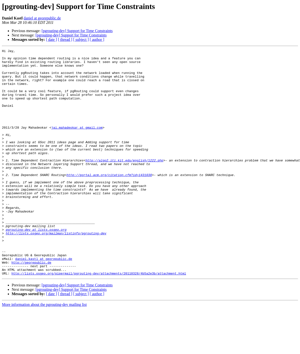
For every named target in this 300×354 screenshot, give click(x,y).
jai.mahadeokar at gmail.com (77, 143)
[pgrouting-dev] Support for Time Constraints (77, 31)
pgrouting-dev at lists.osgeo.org (36, 266)
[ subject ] (81, 39)
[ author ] (97, 39)
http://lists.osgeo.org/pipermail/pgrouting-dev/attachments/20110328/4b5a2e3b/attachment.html (98, 318)
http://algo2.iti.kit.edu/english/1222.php (124, 183)
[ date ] (51, 39)
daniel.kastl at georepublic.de (43, 301)
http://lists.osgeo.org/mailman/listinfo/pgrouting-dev (56, 270)
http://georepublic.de (31, 305)
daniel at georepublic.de (42, 18)
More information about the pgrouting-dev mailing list (44, 350)
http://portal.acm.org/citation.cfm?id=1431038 (109, 200)
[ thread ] (65, 39)
